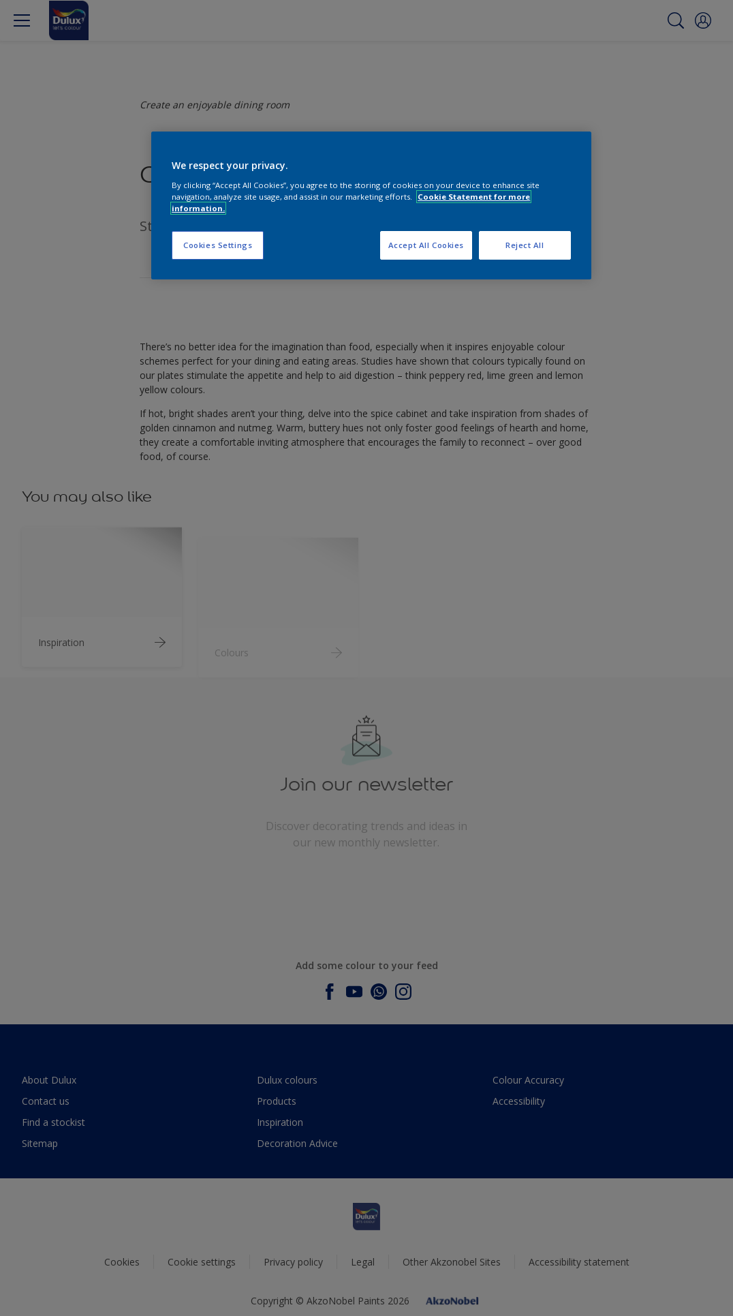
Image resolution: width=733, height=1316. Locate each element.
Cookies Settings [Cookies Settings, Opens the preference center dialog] (217, 245)
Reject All (524, 245)
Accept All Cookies (426, 245)
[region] (371, 205)
